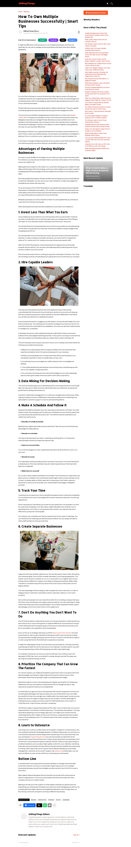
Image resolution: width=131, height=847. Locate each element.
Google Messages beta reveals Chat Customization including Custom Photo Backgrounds (96, 35)
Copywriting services (38, 737)
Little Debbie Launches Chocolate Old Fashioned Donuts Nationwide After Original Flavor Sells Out (96, 74)
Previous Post (24, 842)
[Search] (111, 3)
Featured (51, 799)
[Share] (78, 32)
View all (75, 835)
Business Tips (42, 799)
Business (26, 12)
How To (58, 799)
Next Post (75, 842)
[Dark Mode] (106, 3)
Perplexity (53, 40)
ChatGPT (42, 40)
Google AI (72, 40)
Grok (63, 40)
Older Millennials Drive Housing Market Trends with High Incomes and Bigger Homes (97, 54)
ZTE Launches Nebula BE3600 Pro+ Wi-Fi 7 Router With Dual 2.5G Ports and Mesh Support (98, 139)
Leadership (66, 799)
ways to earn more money (61, 633)
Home (20, 12)
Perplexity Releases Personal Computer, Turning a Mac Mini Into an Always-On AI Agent (97, 94)
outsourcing (59, 751)
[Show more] (54, 805)
